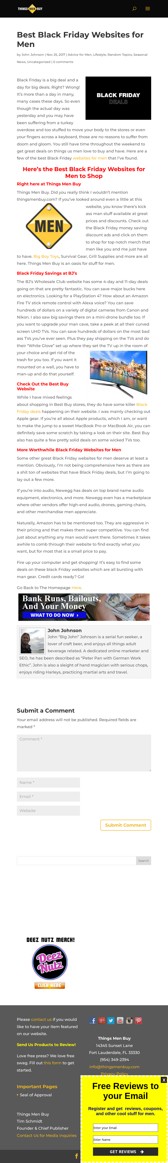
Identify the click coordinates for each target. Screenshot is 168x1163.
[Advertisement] (49, 899)
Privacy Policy (114, 1074)
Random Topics (120, 55)
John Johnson (33, 55)
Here (76, 587)
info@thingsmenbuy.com (114, 1066)
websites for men (90, 158)
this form (52, 1063)
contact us (41, 1019)
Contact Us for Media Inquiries (47, 1135)
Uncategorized (39, 62)
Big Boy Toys (46, 256)
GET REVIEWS (127, 1151)
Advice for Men (80, 55)
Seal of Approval (36, 1095)
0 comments (63, 62)
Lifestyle (99, 55)
